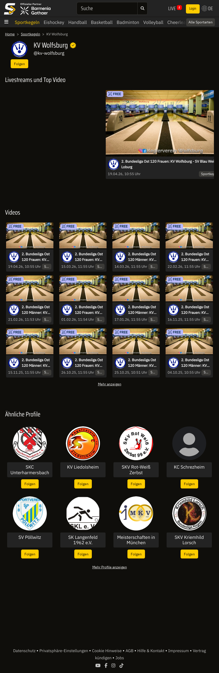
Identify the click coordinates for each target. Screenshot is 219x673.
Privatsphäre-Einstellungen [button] (64, 650)
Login (192, 8)
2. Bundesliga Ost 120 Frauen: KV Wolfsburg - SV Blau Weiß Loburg (36, 257)
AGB (130, 650)
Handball (77, 22)
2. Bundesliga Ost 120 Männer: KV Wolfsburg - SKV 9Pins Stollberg (142, 363)
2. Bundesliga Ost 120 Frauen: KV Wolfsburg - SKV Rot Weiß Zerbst (89, 310)
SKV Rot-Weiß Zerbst (136, 469)
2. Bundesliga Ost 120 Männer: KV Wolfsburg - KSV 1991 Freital (142, 310)
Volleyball (153, 22)
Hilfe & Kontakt (151, 650)
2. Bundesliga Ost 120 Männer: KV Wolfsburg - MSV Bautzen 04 (142, 257)
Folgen (19, 63)
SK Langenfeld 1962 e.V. (82, 540)
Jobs (119, 658)
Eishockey (53, 22)
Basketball (101, 22)
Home (10, 34)
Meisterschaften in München (136, 540)
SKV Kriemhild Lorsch (189, 540)
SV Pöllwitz (30, 537)
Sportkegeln (27, 22)
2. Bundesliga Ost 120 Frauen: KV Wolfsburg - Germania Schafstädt (89, 257)
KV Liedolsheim (83, 467)
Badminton (128, 22)
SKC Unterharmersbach (29, 469)
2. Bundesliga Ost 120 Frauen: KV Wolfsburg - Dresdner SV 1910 (89, 363)
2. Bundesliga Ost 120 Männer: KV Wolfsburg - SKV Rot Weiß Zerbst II (196, 363)
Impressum (179, 650)
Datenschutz (25, 650)
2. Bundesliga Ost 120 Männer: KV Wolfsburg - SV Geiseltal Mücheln (36, 310)
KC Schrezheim (189, 467)
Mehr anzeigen (109, 384)
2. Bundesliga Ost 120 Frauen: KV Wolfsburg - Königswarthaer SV (195, 257)
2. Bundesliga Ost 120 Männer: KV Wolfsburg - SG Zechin (36, 363)
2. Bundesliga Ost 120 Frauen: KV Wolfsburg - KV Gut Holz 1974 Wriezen (195, 310)
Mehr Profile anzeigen (109, 567)
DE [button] (207, 8)
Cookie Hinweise (107, 650)
